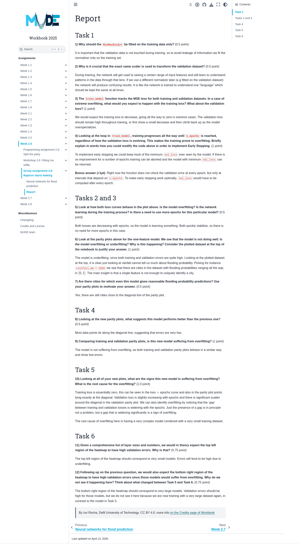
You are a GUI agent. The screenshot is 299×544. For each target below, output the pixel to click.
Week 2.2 (26, 119)
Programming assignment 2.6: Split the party (41, 152)
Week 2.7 (26, 198)
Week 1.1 (26, 65)
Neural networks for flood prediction (41, 184)
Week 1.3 (26, 77)
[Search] (42, 49)
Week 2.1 (26, 113)
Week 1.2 (26, 70)
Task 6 (239, 36)
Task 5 (239, 30)
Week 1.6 (26, 95)
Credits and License (32, 226)
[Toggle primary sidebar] (75, 4)
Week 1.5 (26, 89)
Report (30, 191)
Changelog (27, 219)
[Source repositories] (204, 5)
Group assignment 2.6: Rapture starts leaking (38, 173)
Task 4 (239, 24)
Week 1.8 (26, 107)
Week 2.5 (26, 137)
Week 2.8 (26, 204)
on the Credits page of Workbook (192, 512)
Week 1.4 (26, 83)
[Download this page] (211, 5)
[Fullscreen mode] (218, 4)
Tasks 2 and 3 (243, 18)
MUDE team (27, 232)
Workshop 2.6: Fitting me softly (38, 162)
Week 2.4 (26, 131)
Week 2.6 (26, 143)
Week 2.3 (26, 125)
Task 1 (239, 12)
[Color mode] (225, 4)
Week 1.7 (26, 101)
